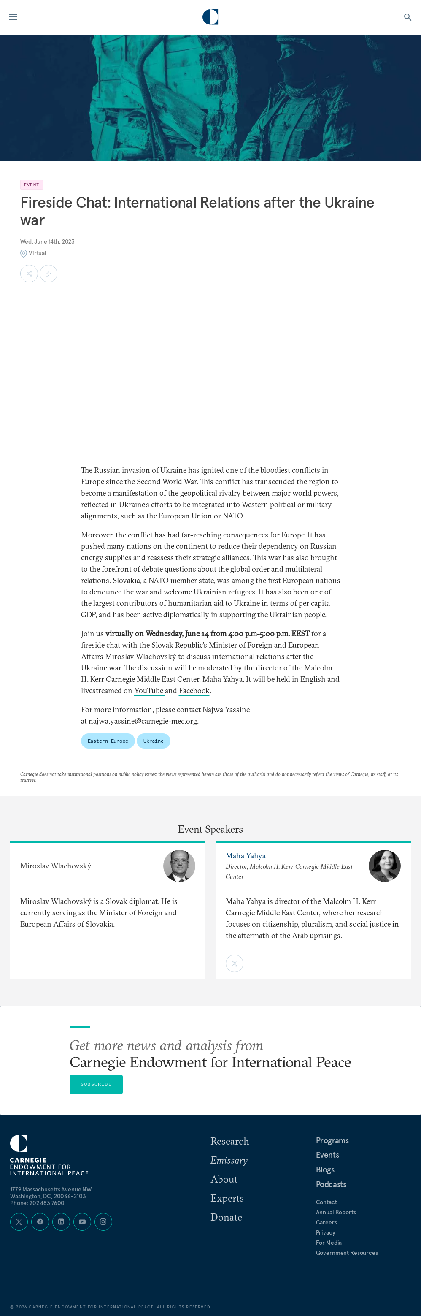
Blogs (325, 1169)
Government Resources (347, 1252)
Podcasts (331, 1184)
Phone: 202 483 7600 (37, 1202)
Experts (227, 1197)
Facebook (194, 690)
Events (327, 1155)
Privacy (325, 1232)
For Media (329, 1242)
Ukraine (153, 741)
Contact (326, 1202)
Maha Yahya (246, 855)
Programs (332, 1140)
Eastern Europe (108, 741)
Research (229, 1140)
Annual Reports (336, 1212)
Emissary (229, 1159)
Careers (326, 1222)
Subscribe (96, 1084)
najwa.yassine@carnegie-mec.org (143, 721)
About (223, 1178)
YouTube (149, 690)
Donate (226, 1216)
